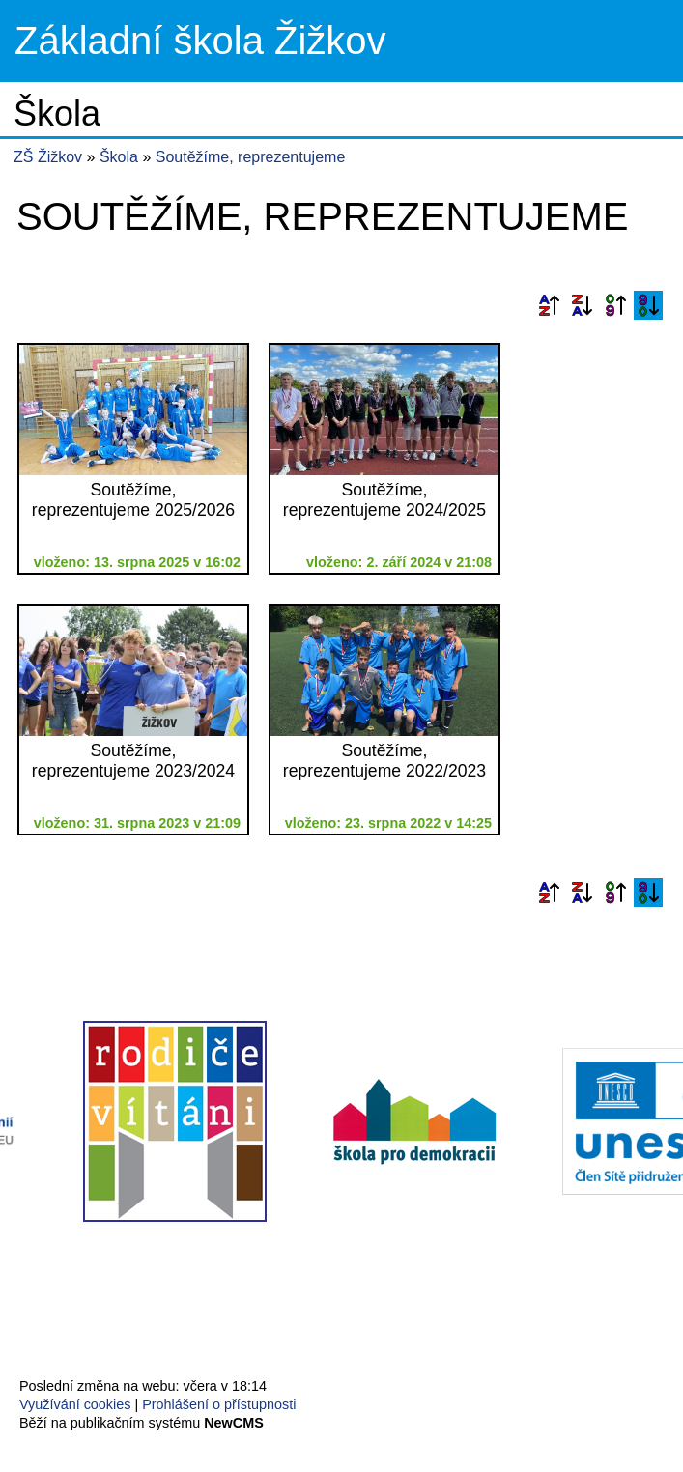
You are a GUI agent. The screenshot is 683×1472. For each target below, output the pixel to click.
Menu (644, 41)
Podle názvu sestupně (581, 305)
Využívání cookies (74, 1404)
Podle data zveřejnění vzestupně (615, 305)
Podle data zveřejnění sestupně (648, 305)
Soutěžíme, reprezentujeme (251, 157)
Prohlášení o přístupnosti (219, 1404)
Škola (121, 157)
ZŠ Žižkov (48, 157)
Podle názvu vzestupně (548, 305)
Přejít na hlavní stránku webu (341, 41)
